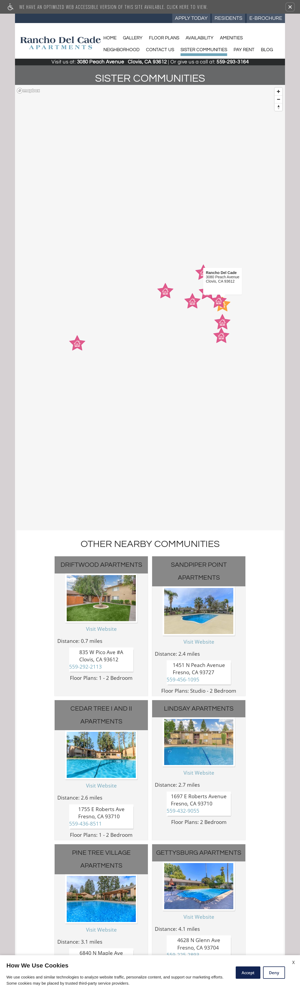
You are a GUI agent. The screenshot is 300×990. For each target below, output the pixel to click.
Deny (274, 972)
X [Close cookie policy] (293, 962)
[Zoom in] (278, 91)
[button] (290, 7)
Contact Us (160, 49)
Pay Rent (244, 49)
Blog (267, 49)
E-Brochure (265, 18)
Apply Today (191, 18)
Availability (199, 38)
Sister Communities (204, 49)
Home (110, 38)
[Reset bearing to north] (278, 107)
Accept (248, 972)
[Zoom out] (278, 99)
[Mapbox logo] (28, 91)
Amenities (231, 38)
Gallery (132, 38)
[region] (150, 307)
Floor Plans (164, 38)
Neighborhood (121, 49)
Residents (228, 18)
